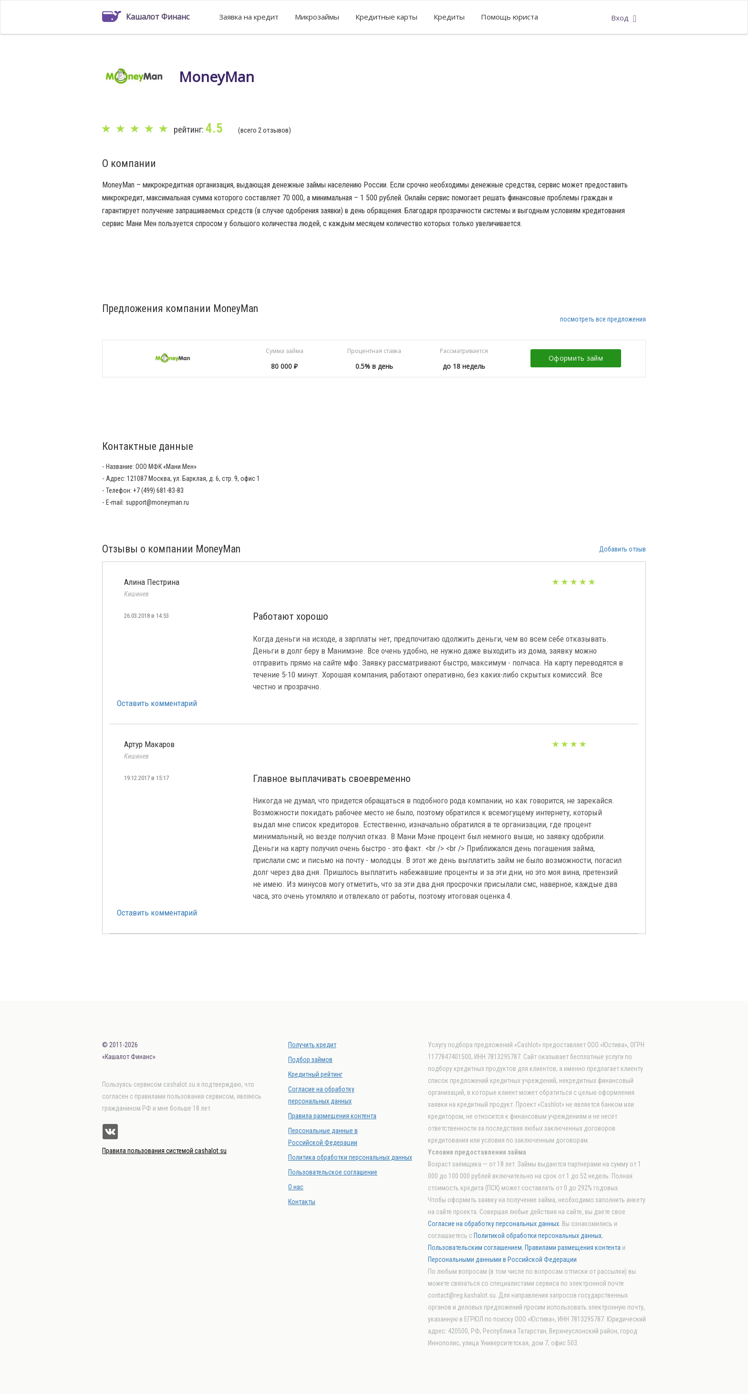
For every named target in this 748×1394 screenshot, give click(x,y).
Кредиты (449, 16)
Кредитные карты (386, 16)
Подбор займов (310, 1059)
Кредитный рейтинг (315, 1074)
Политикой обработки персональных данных (538, 1235)
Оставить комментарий (157, 703)
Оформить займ (576, 358)
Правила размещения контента (332, 1116)
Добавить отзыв (622, 549)
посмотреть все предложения (603, 319)
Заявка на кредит (249, 16)
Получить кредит (312, 1045)
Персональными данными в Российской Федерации (502, 1259)
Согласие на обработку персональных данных (493, 1224)
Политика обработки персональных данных (350, 1157)
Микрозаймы (317, 16)
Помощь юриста (509, 16)
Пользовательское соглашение (332, 1172)
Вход (623, 18)
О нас (295, 1187)
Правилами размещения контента (573, 1247)
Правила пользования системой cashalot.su (164, 1151)
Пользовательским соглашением (475, 1247)
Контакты (301, 1202)
